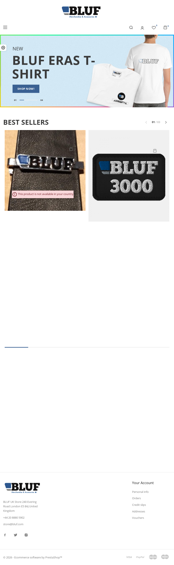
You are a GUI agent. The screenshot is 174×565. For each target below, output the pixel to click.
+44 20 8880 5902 (13, 517)
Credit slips (139, 505)
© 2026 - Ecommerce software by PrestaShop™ (32, 557)
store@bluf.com (13, 524)
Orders (136, 498)
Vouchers (138, 518)
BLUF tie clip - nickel (27, 188)
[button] (166, 122)
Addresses (138, 511)
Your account (143, 482)
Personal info (140, 492)
